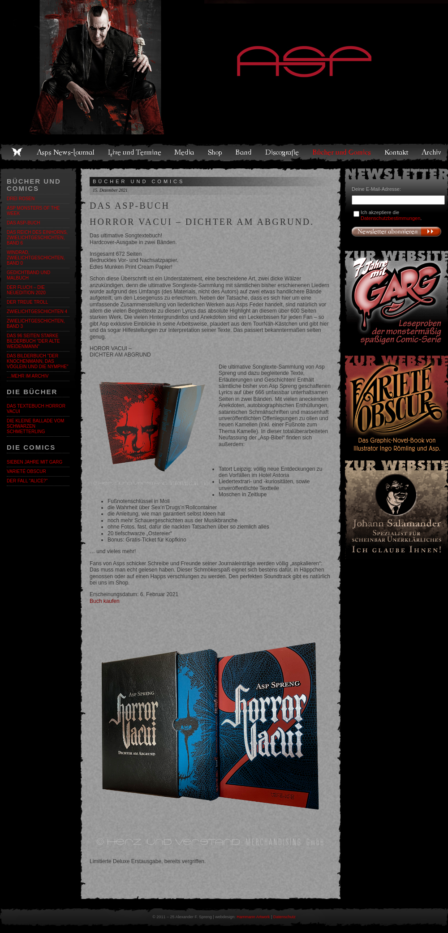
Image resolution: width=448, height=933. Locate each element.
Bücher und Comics (342, 152)
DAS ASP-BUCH (23, 222)
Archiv (432, 152)
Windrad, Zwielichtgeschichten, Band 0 (36, 258)
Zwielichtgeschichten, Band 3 (36, 323)
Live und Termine (135, 152)
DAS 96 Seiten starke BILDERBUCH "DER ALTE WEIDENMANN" (33, 341)
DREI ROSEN (20, 198)
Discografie (282, 152)
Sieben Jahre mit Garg (34, 462)
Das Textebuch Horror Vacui (36, 409)
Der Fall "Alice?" (27, 480)
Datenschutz (284, 917)
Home (17, 152)
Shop (215, 152)
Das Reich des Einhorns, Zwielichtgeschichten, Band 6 (37, 237)
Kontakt (396, 152)
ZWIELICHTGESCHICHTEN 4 (37, 311)
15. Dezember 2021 (110, 190)
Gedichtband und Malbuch (28, 275)
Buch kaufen (105, 601)
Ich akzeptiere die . (391, 215)
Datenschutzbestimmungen (390, 218)
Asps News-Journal (66, 152)
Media (184, 152)
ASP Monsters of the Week (33, 211)
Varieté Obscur (26, 471)
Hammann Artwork (253, 917)
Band (244, 152)
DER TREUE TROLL (27, 302)
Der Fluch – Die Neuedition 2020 (26, 290)
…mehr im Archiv (27, 376)
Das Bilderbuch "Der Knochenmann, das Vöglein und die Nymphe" (37, 361)
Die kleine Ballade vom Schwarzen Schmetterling (35, 426)
